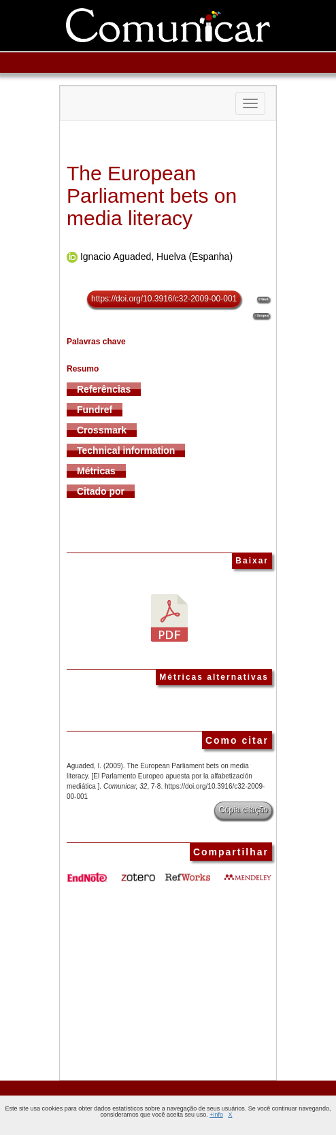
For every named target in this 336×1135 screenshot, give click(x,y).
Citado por (100, 491)
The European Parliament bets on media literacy (152, 195)
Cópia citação (243, 810)
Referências (104, 389)
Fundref (94, 409)
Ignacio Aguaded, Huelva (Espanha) (156, 256)
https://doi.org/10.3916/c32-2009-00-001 (164, 298)
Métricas (96, 470)
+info (216, 1114)
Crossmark (102, 430)
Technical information (126, 450)
